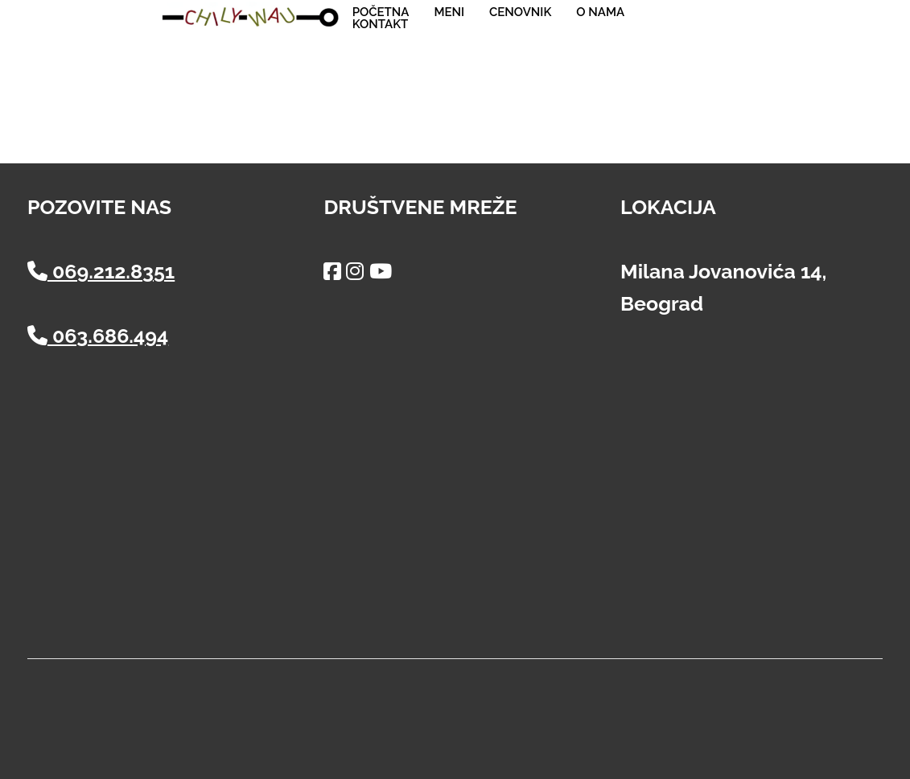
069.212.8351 (101, 271)
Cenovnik (520, 12)
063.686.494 (97, 336)
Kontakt (380, 24)
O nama (600, 12)
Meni (449, 12)
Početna (381, 12)
